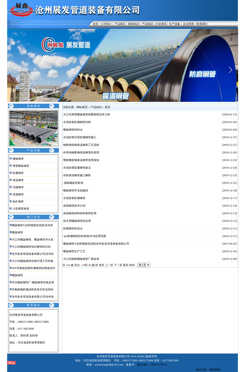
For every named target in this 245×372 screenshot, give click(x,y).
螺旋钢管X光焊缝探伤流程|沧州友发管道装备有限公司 (96, 243)
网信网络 (215, 369)
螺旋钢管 (18, 158)
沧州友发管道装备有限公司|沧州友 (33, 253)
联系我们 (202, 24)
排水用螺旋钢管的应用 (77, 221)
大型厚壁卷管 (21, 208)
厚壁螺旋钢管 (21, 165)
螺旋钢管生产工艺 (74, 251)
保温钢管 (18, 180)
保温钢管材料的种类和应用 (79, 213)
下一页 (118, 265)
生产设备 (174, 24)
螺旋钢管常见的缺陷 (75, 190)
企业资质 (188, 24)
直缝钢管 (18, 194)
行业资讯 (161, 24)
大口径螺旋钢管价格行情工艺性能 (32, 261)
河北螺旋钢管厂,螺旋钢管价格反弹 (33, 282)
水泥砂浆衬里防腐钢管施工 (79, 137)
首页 (94, 24)
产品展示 (120, 24)
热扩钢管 (18, 201)
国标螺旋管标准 (73, 183)
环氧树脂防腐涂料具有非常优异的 (32, 289)
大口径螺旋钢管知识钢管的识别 (31, 246)
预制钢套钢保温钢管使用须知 (81, 160)
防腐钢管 (18, 173)
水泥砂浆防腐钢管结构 (77, 122)
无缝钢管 (18, 187)
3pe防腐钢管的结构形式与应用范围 (84, 236)
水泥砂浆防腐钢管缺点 (77, 167)
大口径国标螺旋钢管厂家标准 (81, 259)
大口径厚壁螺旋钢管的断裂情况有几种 (86, 114)
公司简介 (106, 24)
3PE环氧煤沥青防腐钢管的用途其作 (33, 268)
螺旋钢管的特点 (73, 129)
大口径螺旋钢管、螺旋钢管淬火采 (32, 239)
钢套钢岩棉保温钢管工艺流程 (81, 144)
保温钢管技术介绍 (74, 205)
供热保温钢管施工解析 (77, 175)
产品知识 (147, 24)
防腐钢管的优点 (73, 228)
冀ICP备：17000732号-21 (152, 364)
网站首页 (82, 107)
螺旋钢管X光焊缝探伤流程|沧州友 (32, 225)
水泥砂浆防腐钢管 (74, 198)
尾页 (125, 265)
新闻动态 (133, 24)
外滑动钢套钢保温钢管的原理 (81, 152)
